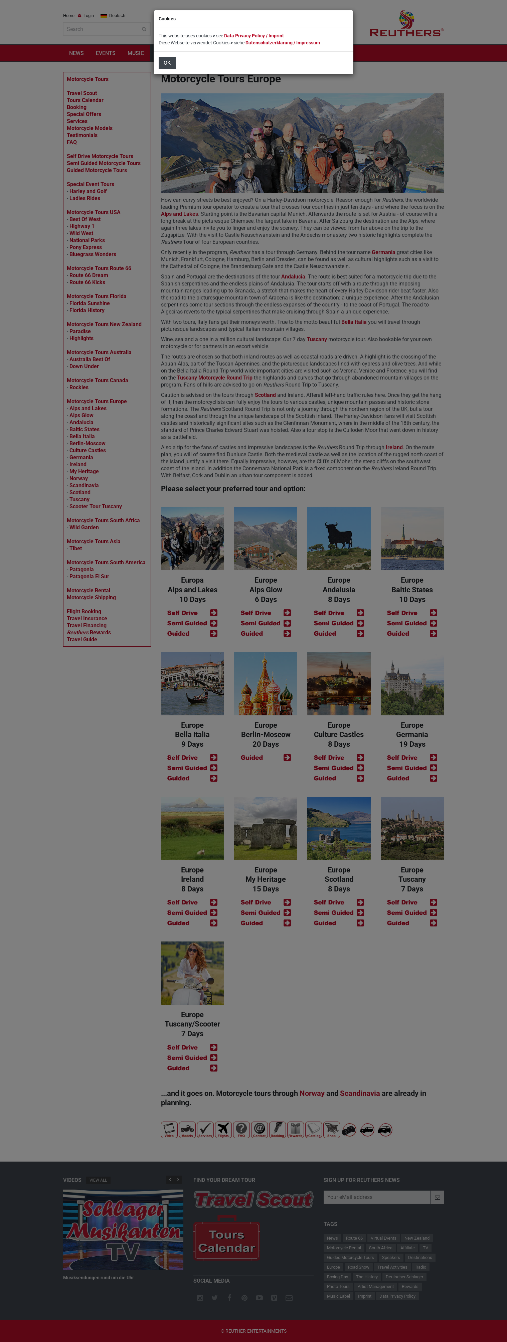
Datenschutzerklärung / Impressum (282, 42)
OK (167, 63)
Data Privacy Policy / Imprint (254, 35)
